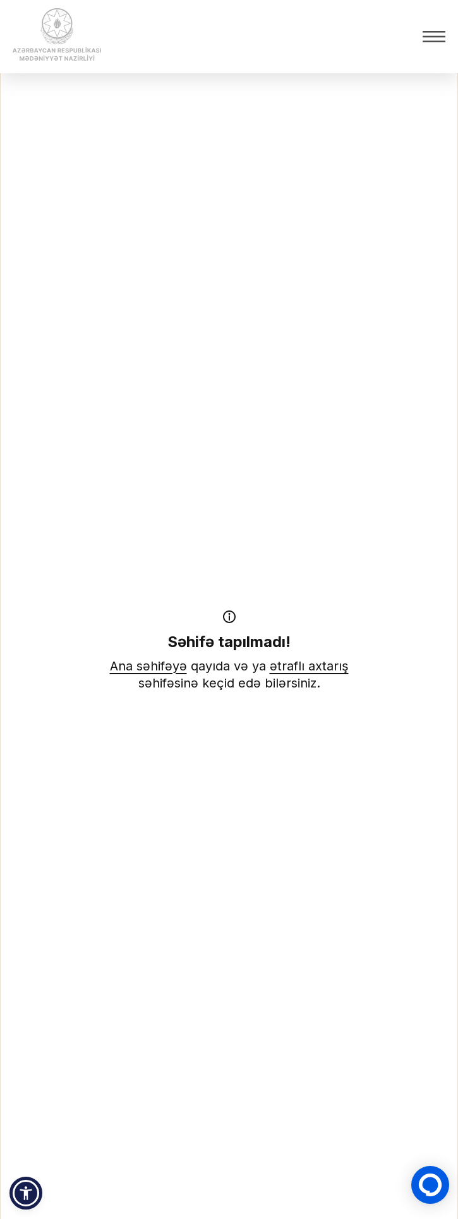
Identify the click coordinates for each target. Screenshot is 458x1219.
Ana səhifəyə (148, 666)
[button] (26, 1193)
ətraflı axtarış (309, 666)
